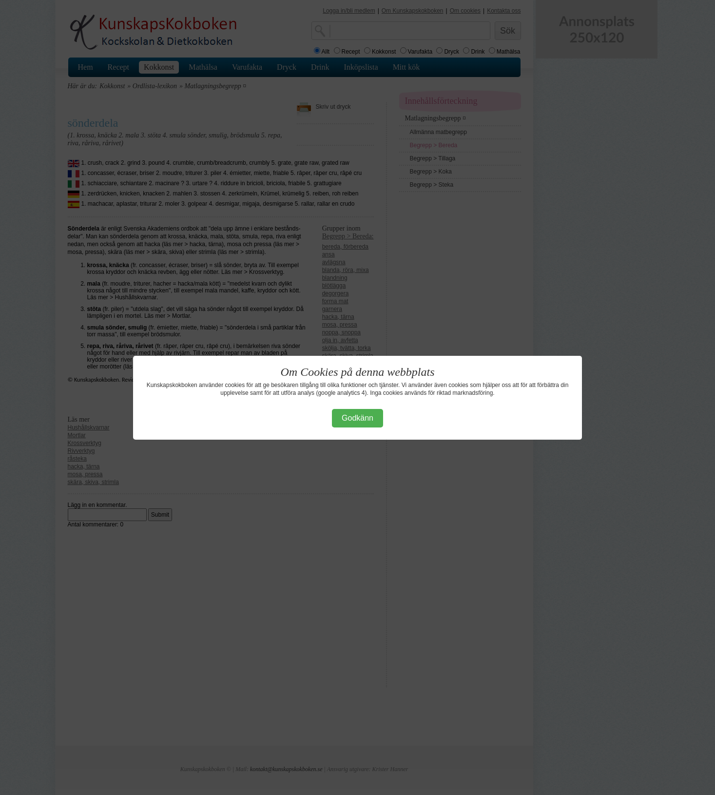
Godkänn (357, 418)
